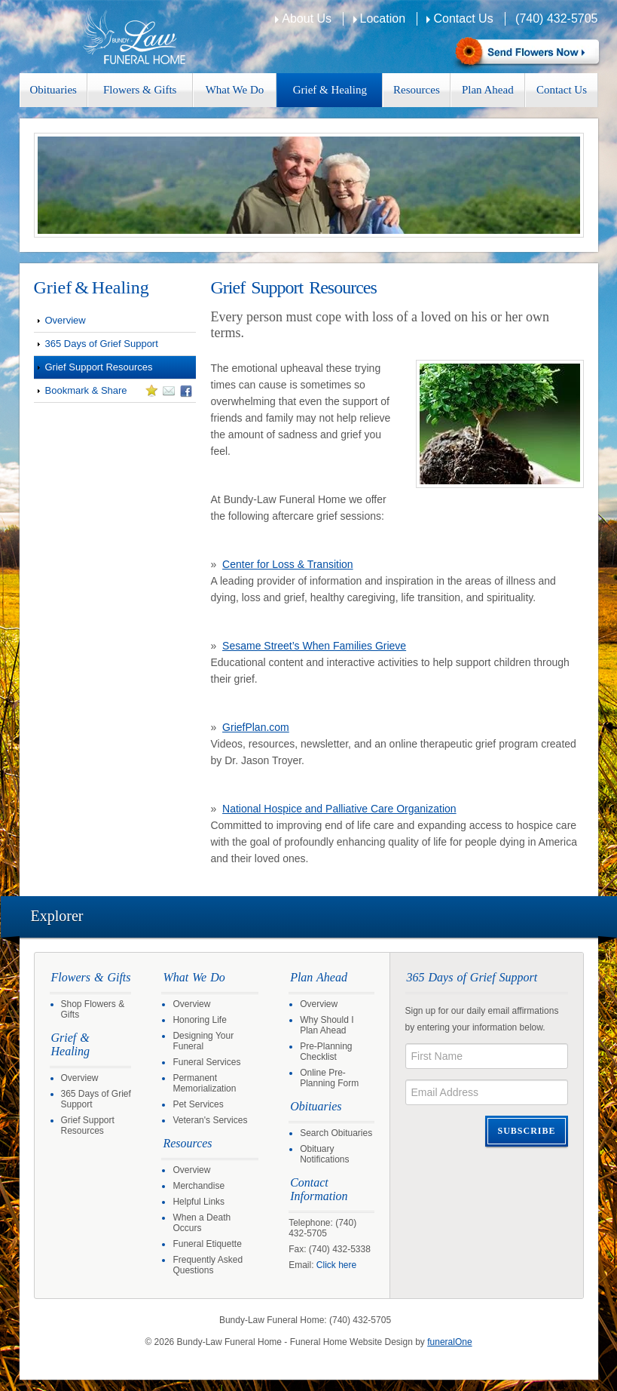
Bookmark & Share (113, 393)
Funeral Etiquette (207, 1244)
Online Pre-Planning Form (329, 1078)
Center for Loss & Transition (287, 564)
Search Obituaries (336, 1133)
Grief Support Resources (99, 367)
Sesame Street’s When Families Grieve (314, 646)
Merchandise (199, 1186)
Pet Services (198, 1104)
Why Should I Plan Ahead (326, 1025)
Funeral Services (206, 1062)
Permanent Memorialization (204, 1083)
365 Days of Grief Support (101, 343)
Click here (336, 1265)
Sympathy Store (525, 53)
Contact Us (463, 18)
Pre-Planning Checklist (326, 1051)
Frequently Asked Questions (208, 1265)
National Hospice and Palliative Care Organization (339, 809)
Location (383, 18)
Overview (65, 320)
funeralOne (449, 1342)
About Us (306, 18)
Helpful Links (199, 1201)
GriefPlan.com (255, 727)
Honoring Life (199, 1020)
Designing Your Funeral (203, 1041)
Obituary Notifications (324, 1154)
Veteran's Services (210, 1120)
